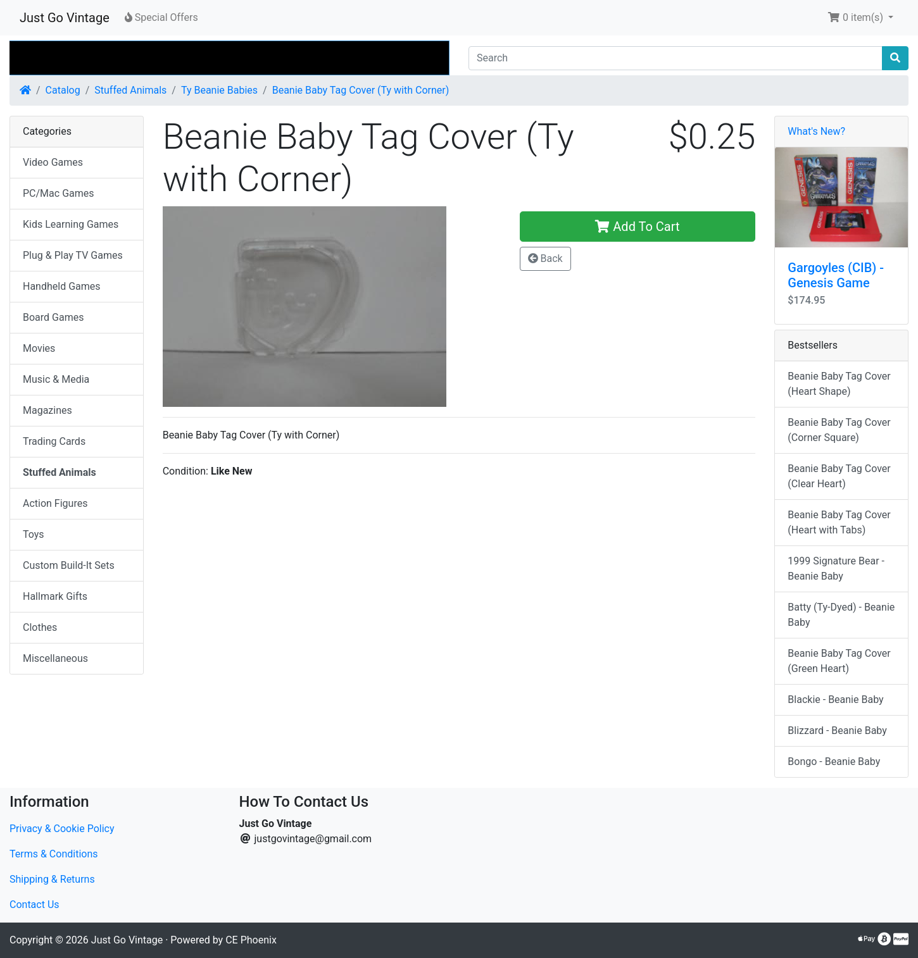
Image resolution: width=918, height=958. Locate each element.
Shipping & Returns (52, 879)
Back (545, 258)
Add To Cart (637, 226)
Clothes (40, 627)
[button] (860, 17)
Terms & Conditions (53, 854)
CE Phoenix (251, 940)
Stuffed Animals (130, 90)
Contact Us (34, 905)
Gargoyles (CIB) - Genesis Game (836, 275)
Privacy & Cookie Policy (62, 829)
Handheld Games (62, 286)
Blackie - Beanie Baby (835, 700)
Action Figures (55, 503)
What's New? (816, 131)
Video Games (53, 162)
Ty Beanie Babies (219, 90)
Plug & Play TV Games (73, 255)
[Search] (675, 58)
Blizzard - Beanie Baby (837, 731)
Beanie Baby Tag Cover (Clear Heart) (839, 476)
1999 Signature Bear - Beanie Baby (836, 568)
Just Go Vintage (65, 17)
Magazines (47, 410)
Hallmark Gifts (55, 596)
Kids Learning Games (70, 224)
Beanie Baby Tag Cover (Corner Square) (839, 430)
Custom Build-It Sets (69, 565)
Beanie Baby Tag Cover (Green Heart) (839, 661)
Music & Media (56, 379)
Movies (39, 348)
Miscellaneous (55, 658)
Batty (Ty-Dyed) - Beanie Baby (841, 614)
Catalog (63, 90)
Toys (33, 534)
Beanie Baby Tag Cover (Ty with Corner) (361, 90)
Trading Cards (54, 441)
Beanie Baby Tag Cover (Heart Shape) (839, 383)
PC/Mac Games (58, 193)
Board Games (53, 317)
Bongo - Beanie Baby (834, 762)
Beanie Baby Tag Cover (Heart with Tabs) (839, 522)
